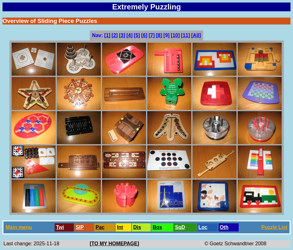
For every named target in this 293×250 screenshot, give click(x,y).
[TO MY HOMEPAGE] (114, 243)
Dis (137, 227)
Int (120, 227)
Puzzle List (274, 227)
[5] (137, 35)
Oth (224, 227)
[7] (152, 35)
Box (157, 227)
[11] (185, 35)
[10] (175, 35)
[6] (144, 35)
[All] (196, 35)
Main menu (19, 227)
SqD (180, 227)
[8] (159, 35)
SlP (80, 227)
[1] (107, 35)
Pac (99, 227)
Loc (202, 227)
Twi (60, 227)
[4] (129, 35)
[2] (114, 35)
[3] (122, 35)
